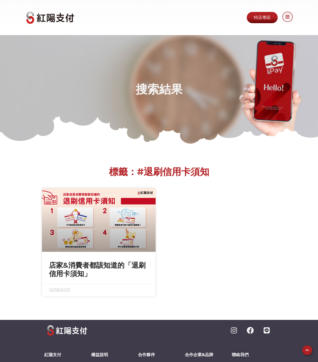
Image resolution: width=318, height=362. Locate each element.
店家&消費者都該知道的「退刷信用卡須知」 (97, 269)
